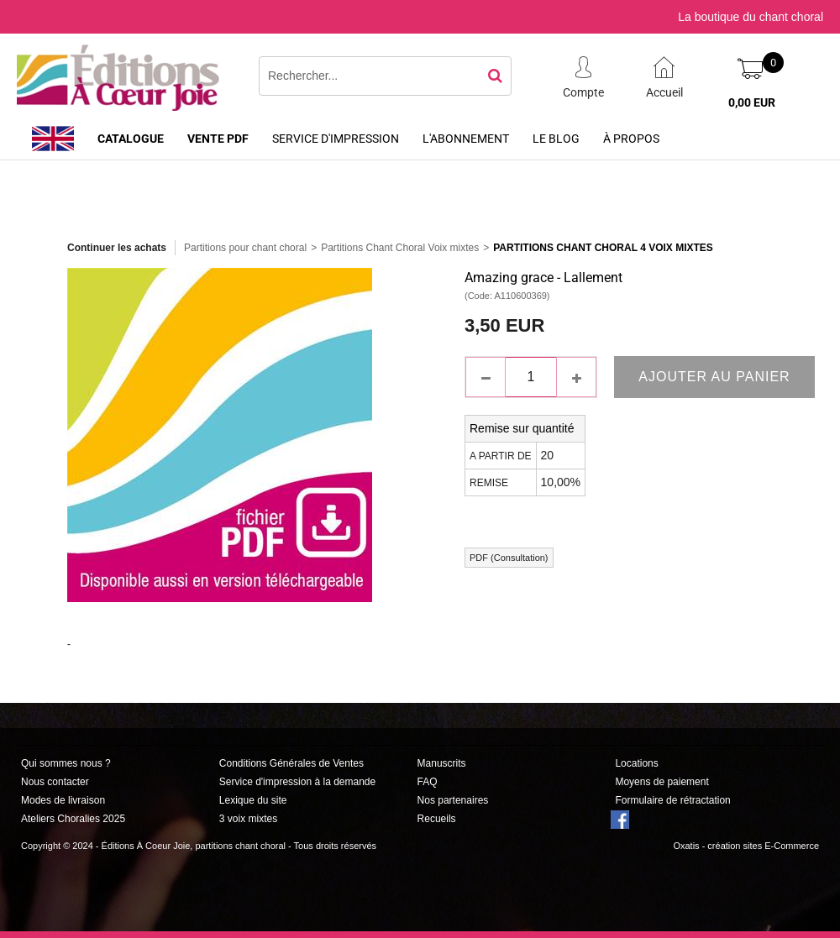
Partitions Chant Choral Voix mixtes (400, 248)
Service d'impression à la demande (297, 782)
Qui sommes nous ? (66, 763)
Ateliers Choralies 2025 (73, 819)
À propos (631, 138)
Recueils (436, 819)
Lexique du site (253, 800)
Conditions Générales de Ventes (291, 763)
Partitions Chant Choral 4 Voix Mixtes (603, 248)
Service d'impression (335, 138)
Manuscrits (441, 763)
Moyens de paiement (661, 782)
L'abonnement (466, 138)
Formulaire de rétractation (672, 800)
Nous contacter (55, 782)
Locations (636, 763)
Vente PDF (218, 138)
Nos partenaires (453, 800)
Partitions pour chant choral (245, 248)
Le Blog (556, 138)
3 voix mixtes (248, 819)
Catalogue (130, 138)
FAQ (427, 782)
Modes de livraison (63, 800)
